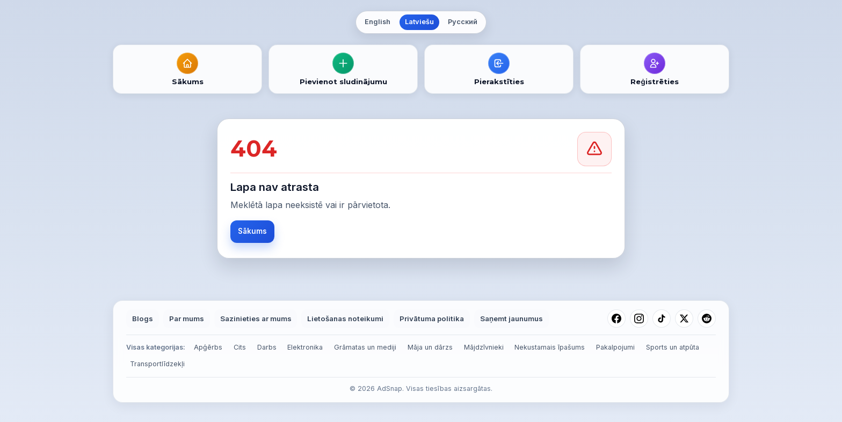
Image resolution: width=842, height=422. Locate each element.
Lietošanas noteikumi (345, 318)
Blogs (142, 318)
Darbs (267, 347)
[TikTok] (661, 318)
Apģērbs (208, 347)
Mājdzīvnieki (484, 347)
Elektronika (305, 347)
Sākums (252, 231)
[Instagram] (639, 318)
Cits (240, 347)
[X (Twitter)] (684, 318)
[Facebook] (616, 318)
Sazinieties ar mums (256, 318)
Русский (462, 22)
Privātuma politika (432, 318)
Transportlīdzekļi (157, 364)
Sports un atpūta (672, 347)
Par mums (186, 318)
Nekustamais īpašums (549, 347)
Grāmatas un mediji (365, 347)
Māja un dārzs (430, 347)
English (377, 22)
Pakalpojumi (615, 347)
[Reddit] (707, 318)
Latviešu (419, 22)
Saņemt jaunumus (511, 318)
